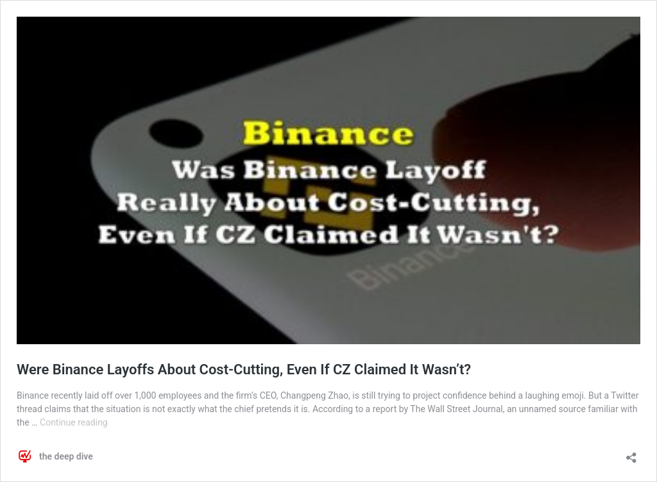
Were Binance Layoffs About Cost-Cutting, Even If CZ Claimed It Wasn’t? (244, 370)
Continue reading (74, 422)
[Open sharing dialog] (631, 453)
